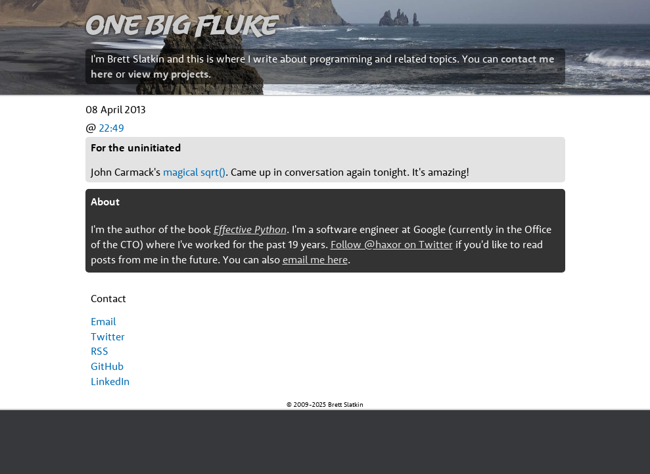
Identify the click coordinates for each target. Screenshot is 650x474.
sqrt (209, 171)
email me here (315, 259)
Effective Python (250, 229)
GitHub (107, 366)
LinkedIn (110, 381)
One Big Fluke (181, 24)
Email (103, 321)
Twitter (108, 336)
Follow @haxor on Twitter (392, 244)
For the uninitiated (136, 147)
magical (180, 171)
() (222, 171)
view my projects (168, 73)
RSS (99, 350)
